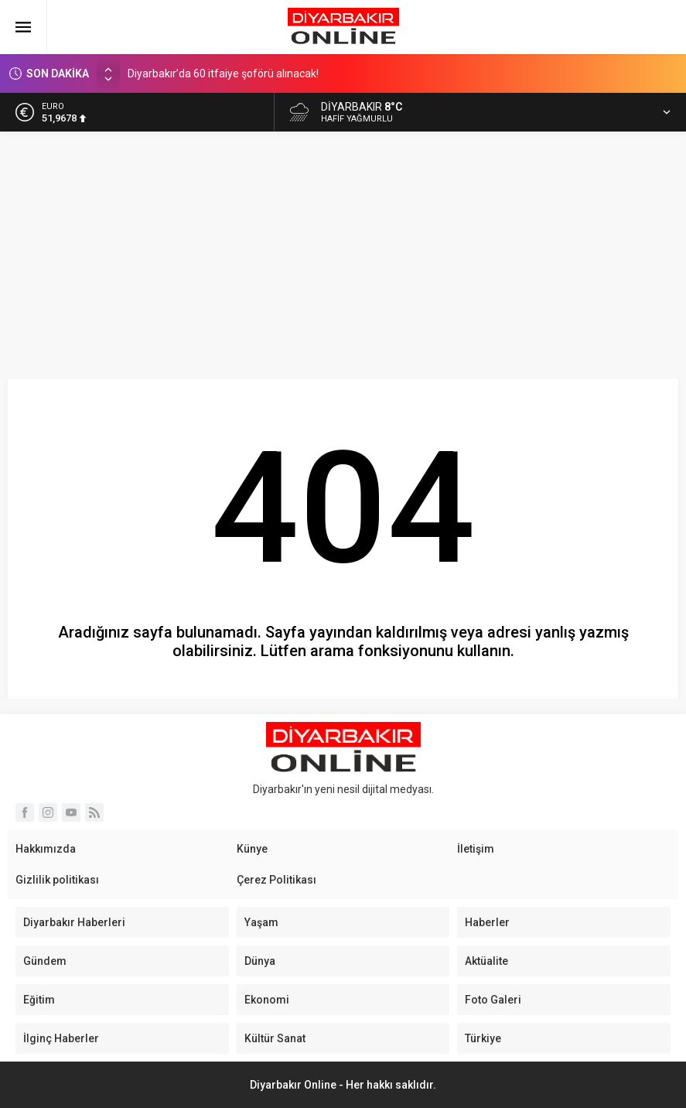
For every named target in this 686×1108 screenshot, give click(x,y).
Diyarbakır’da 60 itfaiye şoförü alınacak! (223, 73)
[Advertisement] (343, 247)
